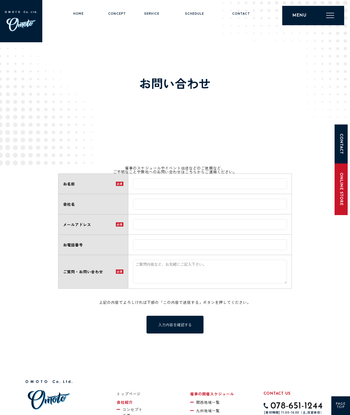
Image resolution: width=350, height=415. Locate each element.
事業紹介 (152, 19)
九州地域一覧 (208, 410)
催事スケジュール (195, 19)
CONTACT (341, 144)
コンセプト (132, 409)
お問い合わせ (241, 19)
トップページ (78, 19)
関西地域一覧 (208, 402)
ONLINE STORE (341, 189)
